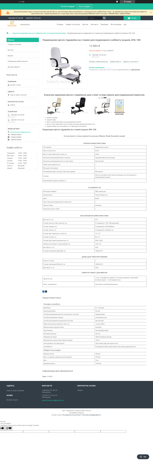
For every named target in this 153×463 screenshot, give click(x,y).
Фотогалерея (116, 24)
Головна (60, 24)
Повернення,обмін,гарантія (18, 61)
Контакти (94, 24)
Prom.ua (88, 410)
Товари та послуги (73, 24)
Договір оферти (14, 67)
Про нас (85, 24)
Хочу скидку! (84, 6)
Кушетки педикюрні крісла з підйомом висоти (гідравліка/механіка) (39, 33)
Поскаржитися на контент (72, 415)
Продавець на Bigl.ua (76, 413)
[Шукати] (104, 18)
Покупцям (104, 24)
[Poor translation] (9, 428)
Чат (143, 457)
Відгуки (10, 55)
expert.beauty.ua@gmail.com (20, 132)
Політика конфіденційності (91, 415)
